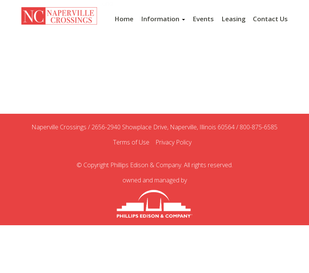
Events (203, 19)
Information (163, 19)
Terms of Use (133, 142)
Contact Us (270, 19)
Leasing (233, 19)
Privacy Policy (175, 142)
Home (124, 19)
